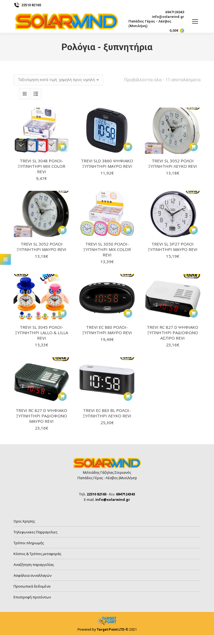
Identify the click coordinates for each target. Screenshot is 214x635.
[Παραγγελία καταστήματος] (58, 80)
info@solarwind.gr (164, 17)
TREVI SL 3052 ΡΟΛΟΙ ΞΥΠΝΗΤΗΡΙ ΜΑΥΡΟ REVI (41, 246)
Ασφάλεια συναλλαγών (32, 575)
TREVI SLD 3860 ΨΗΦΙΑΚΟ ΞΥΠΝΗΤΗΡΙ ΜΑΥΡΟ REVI (107, 163)
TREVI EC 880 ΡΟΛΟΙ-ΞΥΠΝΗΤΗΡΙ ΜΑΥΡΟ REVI (107, 329)
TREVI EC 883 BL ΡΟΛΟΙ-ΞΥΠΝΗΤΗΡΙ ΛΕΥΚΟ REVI (107, 413)
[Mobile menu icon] (195, 21)
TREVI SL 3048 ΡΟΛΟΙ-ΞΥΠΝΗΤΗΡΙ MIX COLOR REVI (41, 166)
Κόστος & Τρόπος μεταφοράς (37, 553)
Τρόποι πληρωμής (29, 542)
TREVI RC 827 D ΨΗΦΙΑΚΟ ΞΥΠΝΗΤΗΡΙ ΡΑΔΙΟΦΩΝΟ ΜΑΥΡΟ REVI (41, 416)
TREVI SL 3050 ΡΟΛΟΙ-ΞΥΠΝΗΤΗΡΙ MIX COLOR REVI (107, 249)
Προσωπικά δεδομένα (32, 586)
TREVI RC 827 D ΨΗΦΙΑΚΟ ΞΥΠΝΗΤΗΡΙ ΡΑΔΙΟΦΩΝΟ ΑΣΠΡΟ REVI (172, 332)
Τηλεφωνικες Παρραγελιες (35, 532)
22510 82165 (27, 5)
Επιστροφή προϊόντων (32, 597)
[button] (62, 147)
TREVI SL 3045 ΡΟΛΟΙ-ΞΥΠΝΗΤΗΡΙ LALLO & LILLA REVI (41, 332)
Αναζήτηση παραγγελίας (34, 564)
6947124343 (171, 12)
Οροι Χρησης (24, 521)
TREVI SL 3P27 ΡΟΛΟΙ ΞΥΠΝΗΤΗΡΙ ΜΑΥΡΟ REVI (172, 246)
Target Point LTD (111, 629)
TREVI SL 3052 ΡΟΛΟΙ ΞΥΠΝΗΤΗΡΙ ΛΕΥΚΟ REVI (172, 163)
